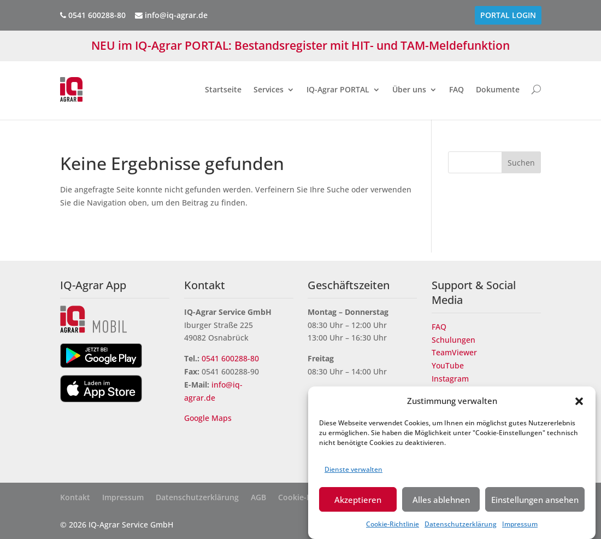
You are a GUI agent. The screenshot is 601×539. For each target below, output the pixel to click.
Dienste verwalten (353, 472)
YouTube (448, 365)
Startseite (223, 89)
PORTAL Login (508, 15)
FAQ (456, 89)
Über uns (409, 89)
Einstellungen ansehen (535, 502)
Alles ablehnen (441, 502)
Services (269, 89)
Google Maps (209, 418)
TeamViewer (454, 352)
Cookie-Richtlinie (392, 526)
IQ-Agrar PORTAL (338, 89)
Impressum (520, 526)
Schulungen (453, 340)
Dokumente (498, 89)
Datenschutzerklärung (461, 526)
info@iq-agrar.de (171, 15)
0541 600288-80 (230, 358)
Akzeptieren (357, 502)
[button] (579, 404)
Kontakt (75, 498)
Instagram (450, 378)
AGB (258, 498)
